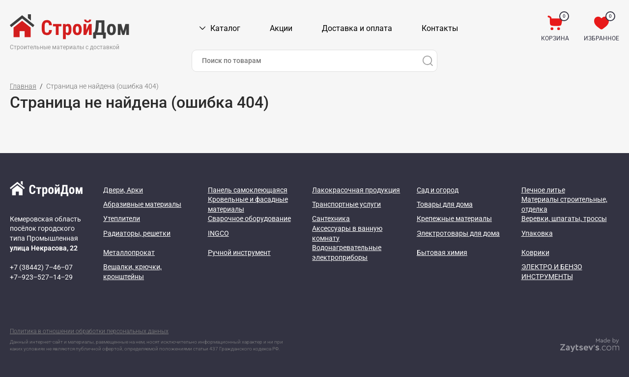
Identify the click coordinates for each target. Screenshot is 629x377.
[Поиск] (427, 61)
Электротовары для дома (458, 233)
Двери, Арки (123, 190)
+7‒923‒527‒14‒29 (41, 277)
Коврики (535, 252)
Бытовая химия (442, 252)
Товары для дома (445, 204)
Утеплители (121, 218)
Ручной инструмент (239, 252)
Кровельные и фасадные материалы (248, 204)
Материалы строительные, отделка (564, 204)
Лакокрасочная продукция (356, 190)
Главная (23, 86)
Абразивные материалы (142, 204)
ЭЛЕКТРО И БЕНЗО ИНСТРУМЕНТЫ (551, 272)
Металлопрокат (129, 252)
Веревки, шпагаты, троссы (564, 218)
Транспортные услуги (346, 204)
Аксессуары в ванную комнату (347, 233)
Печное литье (543, 190)
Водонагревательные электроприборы (346, 252)
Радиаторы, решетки (137, 233)
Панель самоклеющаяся (247, 190)
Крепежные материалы (454, 218)
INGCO (218, 233)
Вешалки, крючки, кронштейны (132, 272)
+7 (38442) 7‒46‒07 (41, 267)
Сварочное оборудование (249, 218)
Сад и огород (437, 190)
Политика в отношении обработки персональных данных (89, 331)
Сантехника (331, 218)
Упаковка (537, 233)
